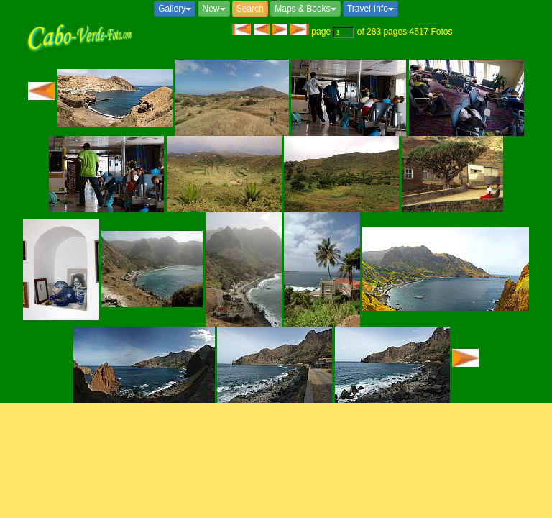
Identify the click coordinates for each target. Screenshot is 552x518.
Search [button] (250, 9)
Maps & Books (305, 9)
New (214, 9)
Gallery (174, 9)
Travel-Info (370, 9)
